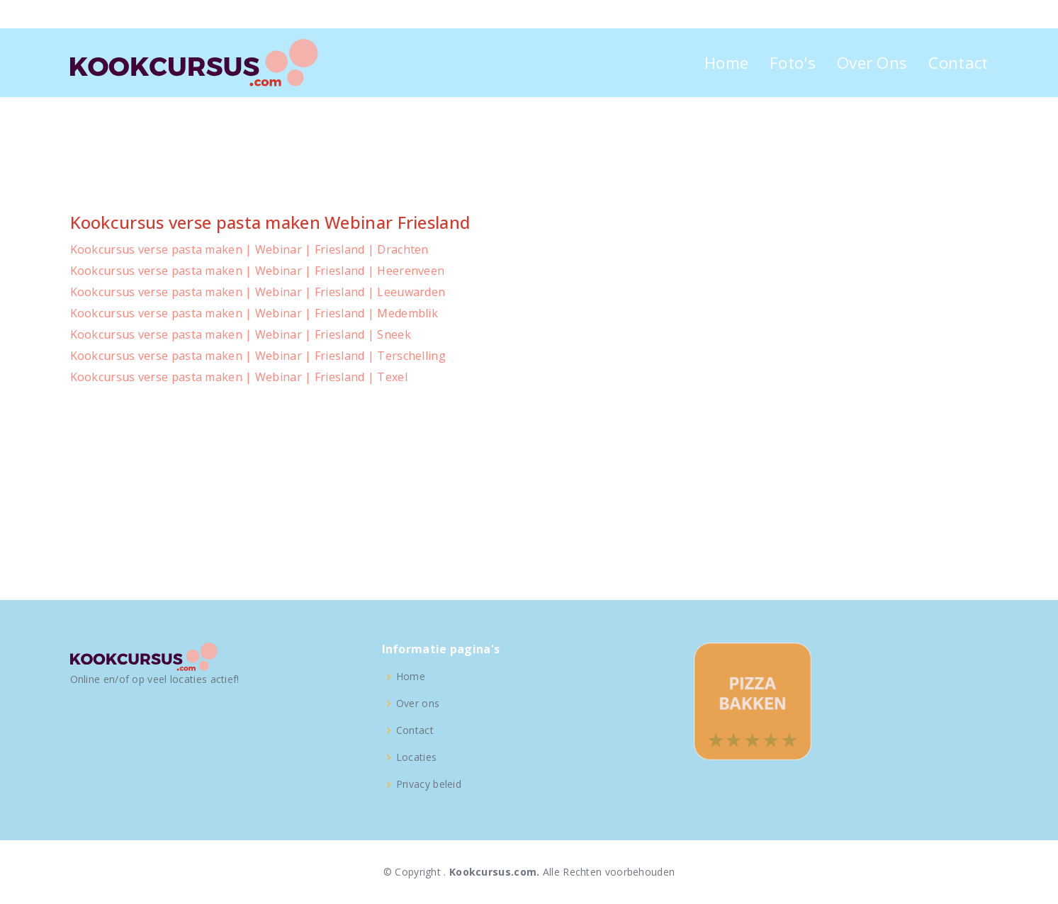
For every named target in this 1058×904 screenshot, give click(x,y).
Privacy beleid (428, 784)
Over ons (417, 703)
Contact (958, 63)
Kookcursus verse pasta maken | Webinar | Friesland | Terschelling (258, 355)
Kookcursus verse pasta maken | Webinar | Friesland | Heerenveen (257, 270)
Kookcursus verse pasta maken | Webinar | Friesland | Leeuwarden (258, 292)
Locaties (416, 757)
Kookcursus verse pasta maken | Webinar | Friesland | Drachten (249, 249)
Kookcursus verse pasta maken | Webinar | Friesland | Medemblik (254, 313)
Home (726, 63)
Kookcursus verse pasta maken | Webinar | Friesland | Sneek (240, 334)
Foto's (793, 63)
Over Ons (872, 63)
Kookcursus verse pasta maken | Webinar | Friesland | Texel (238, 377)
